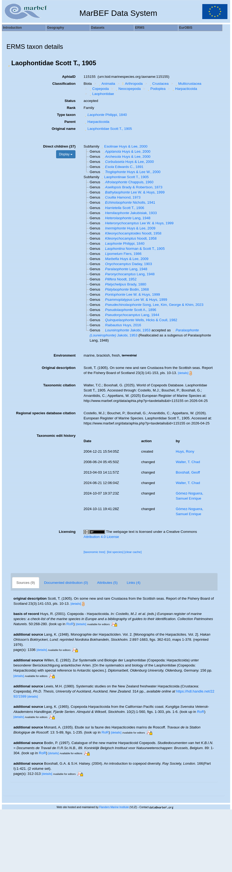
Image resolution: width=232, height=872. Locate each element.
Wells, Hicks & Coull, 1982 (139, 320)
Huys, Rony (185, 451)
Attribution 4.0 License (101, 537)
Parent (69, 122)
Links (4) (133, 583)
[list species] (115, 552)
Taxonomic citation (59, 385)
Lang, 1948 (125, 218)
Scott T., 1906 (122, 208)
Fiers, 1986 (121, 254)
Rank (71, 108)
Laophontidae (101, 94)
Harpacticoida (184, 89)
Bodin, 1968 (125, 289)
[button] (8, 63)
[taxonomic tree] (94, 552)
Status (70, 101)
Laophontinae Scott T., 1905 (124, 177)
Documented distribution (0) (66, 583)
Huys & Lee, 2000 (125, 151)
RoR (70, 624)
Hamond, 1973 (120, 197)
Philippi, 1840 (105, 115)
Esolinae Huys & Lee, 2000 (123, 146)
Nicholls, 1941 (128, 202)
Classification (64, 84)
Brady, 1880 (123, 284)
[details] (183, 373)
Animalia (106, 84)
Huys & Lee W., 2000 (131, 172)
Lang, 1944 (130, 315)
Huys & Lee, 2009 (128, 228)
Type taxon (66, 115)
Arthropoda (132, 84)
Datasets (97, 28)
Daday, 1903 (126, 264)
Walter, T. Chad (188, 462)
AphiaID (68, 77)
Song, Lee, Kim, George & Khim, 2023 (152, 305)
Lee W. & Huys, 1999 (133, 192)
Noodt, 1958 (131, 233)
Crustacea (158, 84)
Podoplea (156, 89)
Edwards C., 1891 (122, 167)
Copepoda (98, 89)
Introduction (12, 28)
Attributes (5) (107, 583)
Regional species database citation (45, 413)
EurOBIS (185, 28)
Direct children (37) (59, 146)
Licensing (67, 532)
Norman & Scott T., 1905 (133, 249)
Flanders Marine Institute (114, 807)
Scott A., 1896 (128, 310)
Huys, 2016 (121, 325)
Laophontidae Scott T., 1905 (108, 129)
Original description (58, 368)
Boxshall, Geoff (188, 472)
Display (66, 154)
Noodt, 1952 (119, 279)
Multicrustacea (187, 84)
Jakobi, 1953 (125, 330)
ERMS (139, 28)
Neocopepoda (128, 89)
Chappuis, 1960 (127, 182)
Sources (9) (25, 583)
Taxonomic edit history (56, 436)
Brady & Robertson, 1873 (131, 187)
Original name (63, 129)
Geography (55, 28)
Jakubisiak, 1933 (129, 213)
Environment (64, 355)
